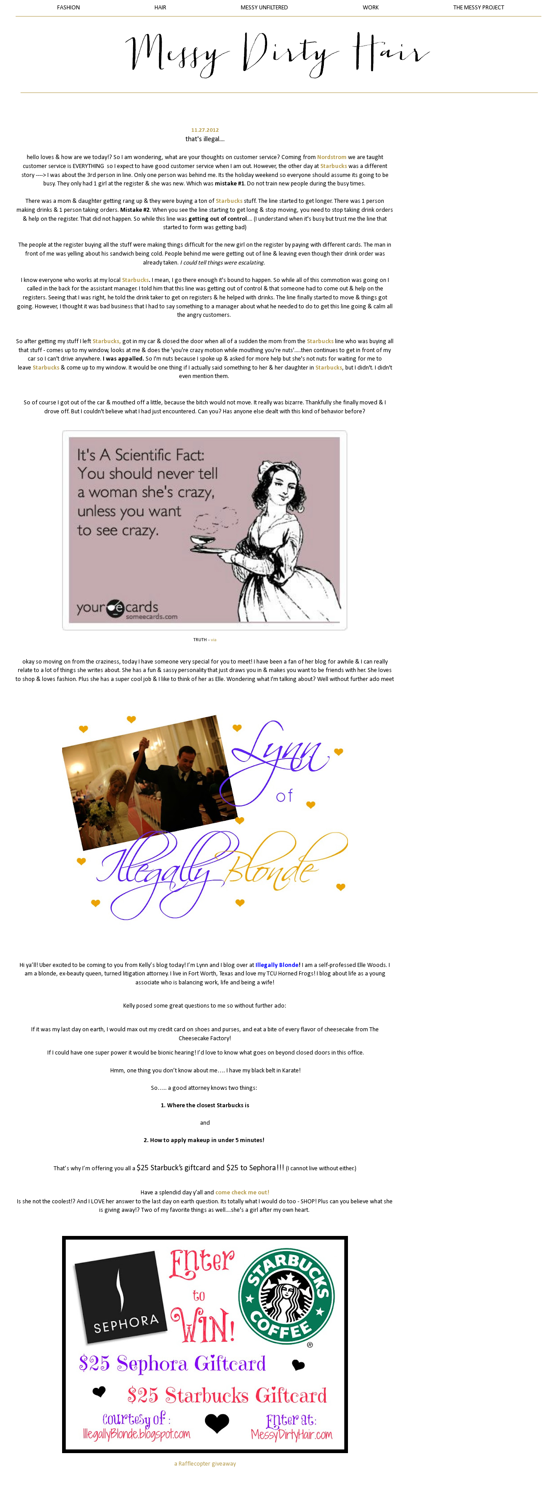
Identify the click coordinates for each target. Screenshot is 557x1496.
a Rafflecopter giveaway (205, 1464)
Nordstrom (332, 157)
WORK (371, 7)
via (214, 640)
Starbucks (333, 166)
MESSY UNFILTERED (264, 7)
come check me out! (242, 1192)
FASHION (68, 7)
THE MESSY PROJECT (478, 7)
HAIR (160, 7)
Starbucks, (106, 341)
